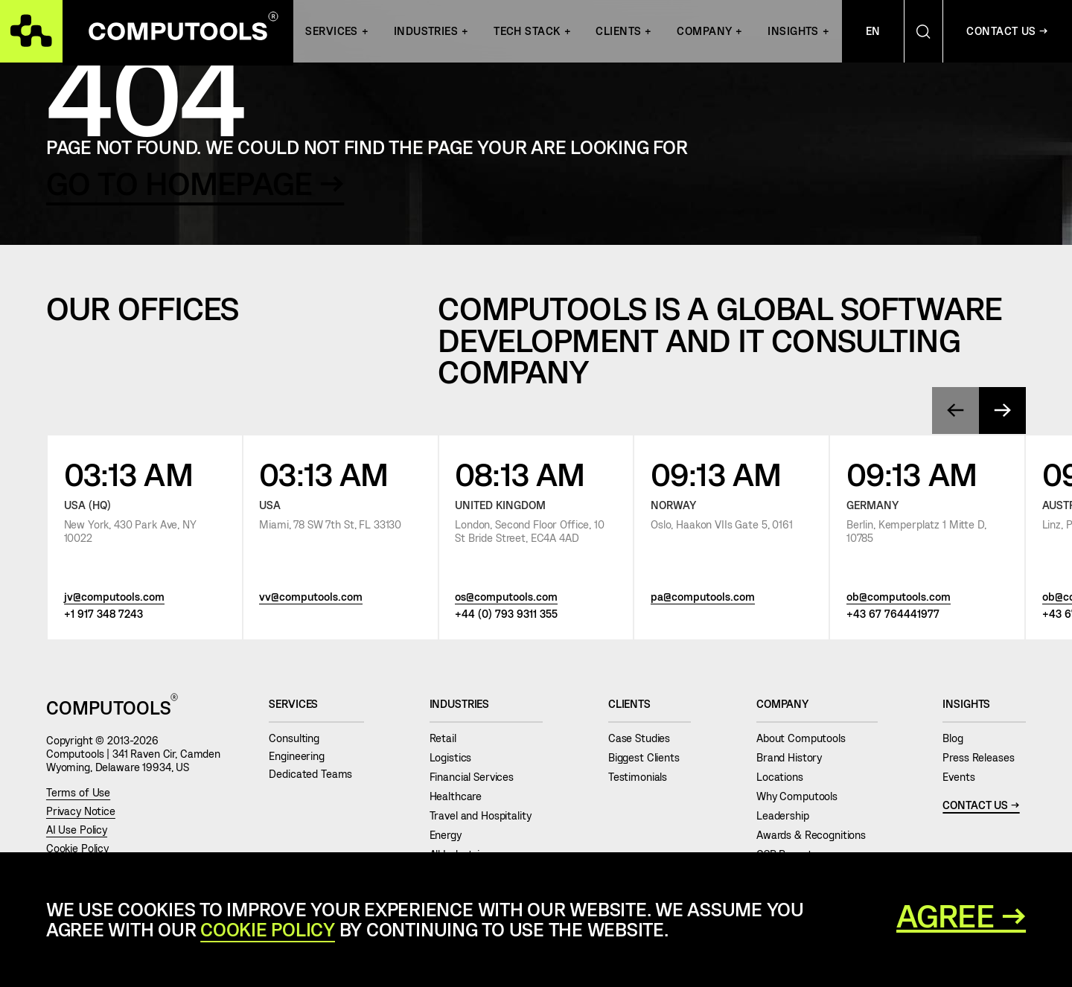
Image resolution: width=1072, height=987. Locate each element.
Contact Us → (1007, 31)
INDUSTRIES (426, 31)
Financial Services (478, 776)
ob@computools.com (898, 596)
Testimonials (643, 776)
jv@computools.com (114, 596)
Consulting (300, 738)
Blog (958, 738)
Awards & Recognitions (817, 834)
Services (331, 31)
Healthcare (462, 796)
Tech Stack (527, 31)
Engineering (302, 756)
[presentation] (955, 410)
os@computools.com (506, 596)
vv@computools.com (311, 596)
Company (704, 31)
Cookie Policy (77, 848)
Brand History (795, 757)
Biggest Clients (650, 757)
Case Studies (645, 738)
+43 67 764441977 (892, 613)
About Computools (806, 738)
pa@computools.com (703, 596)
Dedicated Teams (316, 773)
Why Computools (802, 796)
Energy (451, 834)
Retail (449, 738)
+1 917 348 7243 (103, 613)
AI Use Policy (76, 829)
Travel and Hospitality (486, 815)
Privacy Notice (80, 811)
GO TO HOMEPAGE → (195, 182)
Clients (618, 31)
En (873, 31)
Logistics (456, 757)
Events (964, 776)
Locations (785, 776)
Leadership (788, 815)
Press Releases (984, 757)
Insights (793, 31)
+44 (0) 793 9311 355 (506, 613)
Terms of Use (78, 792)
